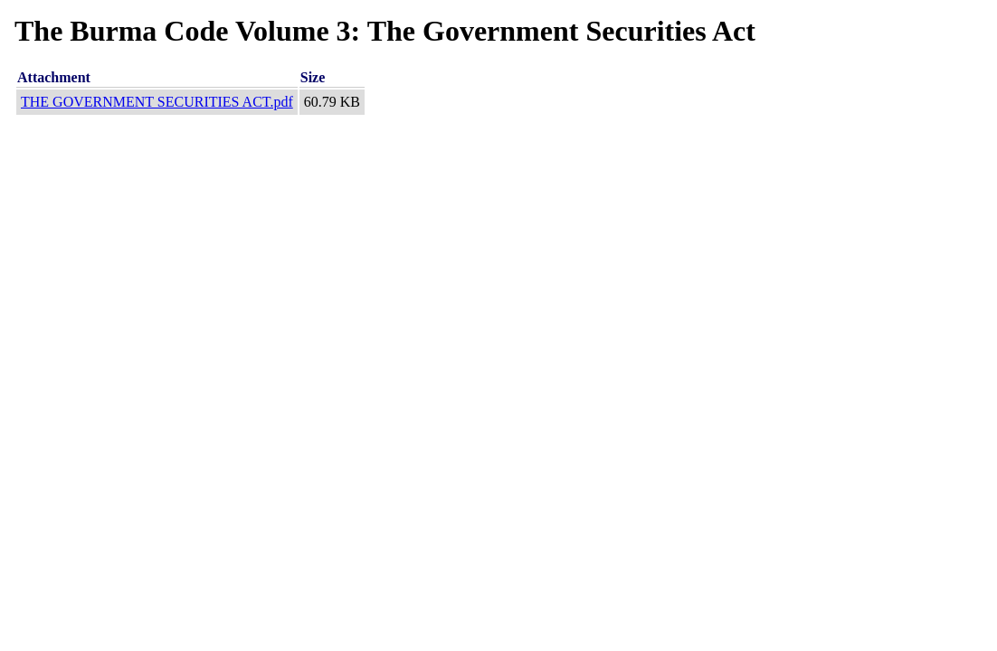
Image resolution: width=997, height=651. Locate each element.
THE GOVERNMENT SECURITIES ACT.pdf (157, 101)
